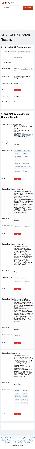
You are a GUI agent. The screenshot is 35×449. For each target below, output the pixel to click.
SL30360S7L (18, 171)
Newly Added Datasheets (9, 438)
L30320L (17, 399)
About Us (27, 442)
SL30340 (26, 160)
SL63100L (25, 393)
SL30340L (17, 163)
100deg (16, 262)
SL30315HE (18, 150)
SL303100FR (22, 135)
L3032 (16, 406)
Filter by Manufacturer (10, 51)
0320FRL (26, 156)
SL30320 (17, 153)
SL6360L (17, 393)
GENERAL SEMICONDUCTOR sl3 (23, 167)
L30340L (24, 399)
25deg (24, 259)
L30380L (24, 402)
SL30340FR (26, 163)
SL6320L (17, 390)
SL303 (25, 171)
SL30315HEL (27, 150)
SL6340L (25, 390)
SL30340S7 (18, 226)
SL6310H (17, 396)
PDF (17, 90)
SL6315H (25, 396)
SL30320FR (18, 156)
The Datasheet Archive (8, 3)
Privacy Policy (23, 438)
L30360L (17, 402)
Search (28, 7)
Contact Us (18, 442)
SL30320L (25, 153)
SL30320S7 (18, 160)
